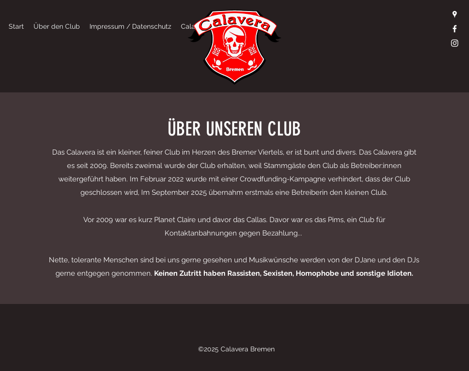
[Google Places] (454, 14)
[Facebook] (454, 29)
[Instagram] (454, 43)
